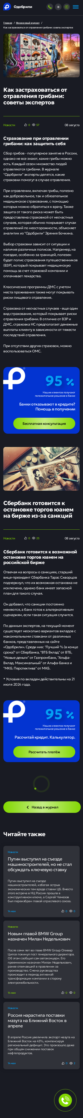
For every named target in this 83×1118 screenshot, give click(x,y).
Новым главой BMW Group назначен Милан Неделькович (39, 936)
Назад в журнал (42, 807)
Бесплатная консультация (44, 423)
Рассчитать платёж (44, 752)
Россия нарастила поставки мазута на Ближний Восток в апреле (37, 1020)
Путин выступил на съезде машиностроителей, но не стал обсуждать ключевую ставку (40, 864)
